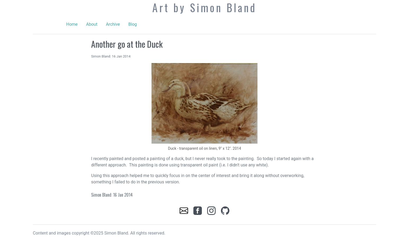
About (91, 24)
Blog (132, 24)
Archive (113, 24)
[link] (184, 210)
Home (72, 24)
